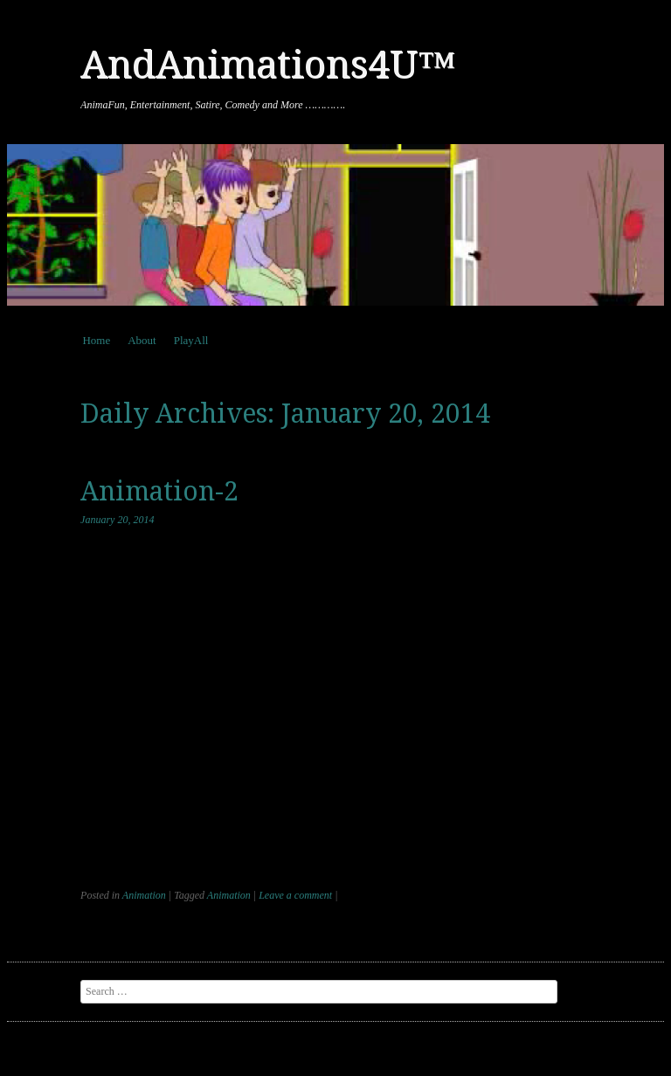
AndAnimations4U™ (267, 64)
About (142, 340)
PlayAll (191, 340)
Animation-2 (159, 491)
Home (96, 340)
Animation (144, 895)
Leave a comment (295, 895)
